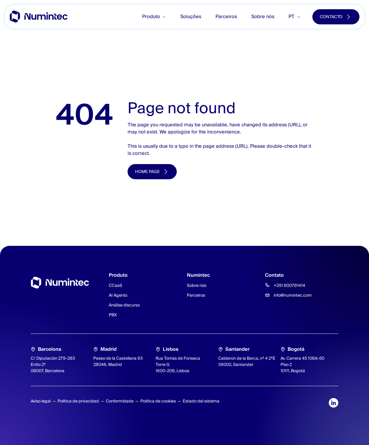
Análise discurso (124, 305)
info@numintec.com (293, 295)
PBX (113, 314)
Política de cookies (158, 401)
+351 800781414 (289, 285)
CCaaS (115, 285)
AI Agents (118, 295)
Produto (151, 16)
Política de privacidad (78, 401)
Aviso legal (41, 401)
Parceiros (226, 16)
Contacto (331, 16)
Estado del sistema (201, 401)
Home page (147, 171)
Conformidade (120, 401)
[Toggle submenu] (166, 17)
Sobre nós (262, 16)
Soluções (190, 16)
